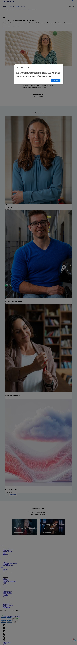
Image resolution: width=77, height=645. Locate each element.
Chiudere (56, 80)
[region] (38, 74)
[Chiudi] (61, 66)
